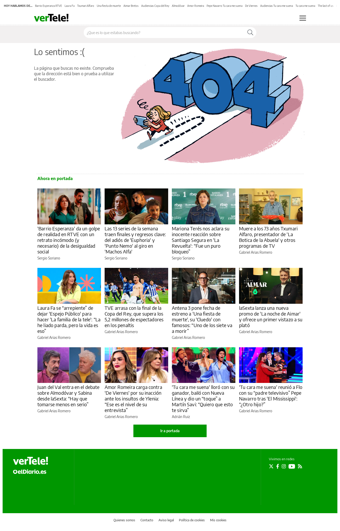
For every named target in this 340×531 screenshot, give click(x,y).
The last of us (325, 5)
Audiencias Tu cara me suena (276, 5)
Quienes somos (124, 520)
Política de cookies (192, 520)
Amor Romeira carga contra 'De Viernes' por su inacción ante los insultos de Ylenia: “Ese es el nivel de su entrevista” (133, 398)
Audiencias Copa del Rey (155, 5)
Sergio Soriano (48, 258)
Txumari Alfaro (85, 5)
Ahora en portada (55, 178)
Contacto (146, 520)
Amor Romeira (195, 5)
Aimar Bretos (131, 5)
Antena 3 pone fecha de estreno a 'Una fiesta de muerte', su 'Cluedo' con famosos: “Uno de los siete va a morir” (202, 319)
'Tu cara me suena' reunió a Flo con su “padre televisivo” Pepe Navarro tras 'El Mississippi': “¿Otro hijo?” (271, 395)
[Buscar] (250, 32)
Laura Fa (70, 5)
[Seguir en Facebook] (277, 466)
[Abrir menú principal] (302, 18)
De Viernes (251, 5)
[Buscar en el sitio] (164, 32)
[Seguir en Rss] (300, 466)
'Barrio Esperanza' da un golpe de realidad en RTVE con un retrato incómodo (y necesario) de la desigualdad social (68, 239)
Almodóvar (178, 5)
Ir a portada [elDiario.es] (170, 431)
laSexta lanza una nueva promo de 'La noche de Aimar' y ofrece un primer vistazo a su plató (271, 316)
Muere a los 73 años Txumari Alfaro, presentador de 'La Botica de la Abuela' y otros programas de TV (268, 237)
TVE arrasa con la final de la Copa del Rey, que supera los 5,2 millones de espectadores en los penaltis (134, 316)
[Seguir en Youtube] (291, 466)
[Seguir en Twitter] (271, 466)
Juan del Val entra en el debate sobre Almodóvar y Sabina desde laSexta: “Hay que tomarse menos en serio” (68, 395)
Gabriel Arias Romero (255, 252)
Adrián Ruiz (181, 416)
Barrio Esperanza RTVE (48, 5)
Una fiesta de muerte (109, 5)
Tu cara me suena (305, 5)
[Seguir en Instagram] (284, 466)
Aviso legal (166, 520)
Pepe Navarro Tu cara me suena (224, 5)
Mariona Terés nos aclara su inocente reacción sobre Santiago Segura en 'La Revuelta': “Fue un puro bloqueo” (200, 239)
